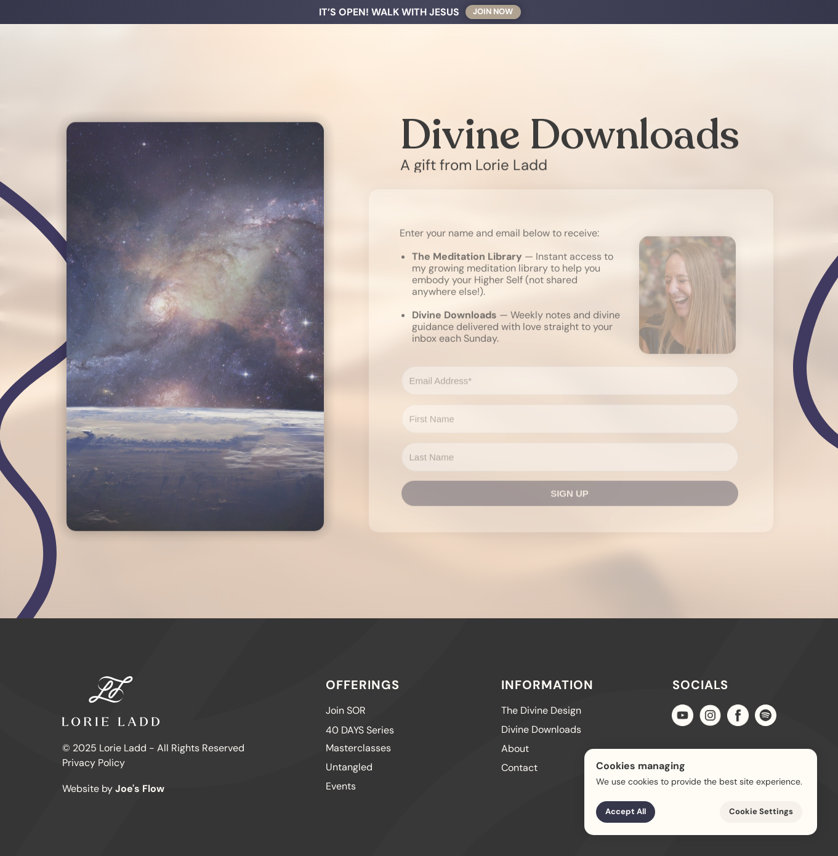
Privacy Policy (93, 762)
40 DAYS (291, 11)
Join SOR (133, 11)
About (591, 11)
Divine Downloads (541, 729)
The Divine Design (374, 11)
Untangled (460, 11)
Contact (646, 11)
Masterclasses (358, 747)
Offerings (527, 11)
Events (341, 786)
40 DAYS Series (360, 730)
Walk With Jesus (214, 11)
